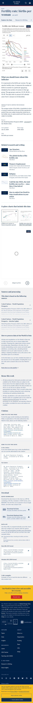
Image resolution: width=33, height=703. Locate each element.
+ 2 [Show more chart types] (13, 35)
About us (19, 639)
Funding (19, 647)
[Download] (22, 70)
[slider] (11, 64)
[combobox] (25, 3)
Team (18, 650)
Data (2, 643)
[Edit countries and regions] (28, 35)
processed (27, 122)
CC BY (3, 70)
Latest (3, 655)
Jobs (18, 654)
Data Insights (5, 674)
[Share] (25, 70)
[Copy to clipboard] (26, 425)
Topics (3, 639)
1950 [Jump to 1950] (7, 64)
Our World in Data (16, 2)
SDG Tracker (4, 658)
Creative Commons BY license (11, 399)
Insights (3, 647)
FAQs (2, 623)
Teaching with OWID (7, 662)
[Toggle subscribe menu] (30, 3)
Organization (20, 643)
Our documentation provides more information (18, 535)
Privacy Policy (13, 691)
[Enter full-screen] (29, 70)
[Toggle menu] (3, 3)
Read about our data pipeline (9, 367)
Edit (29, 35)
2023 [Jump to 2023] (28, 64)
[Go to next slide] (27, 283)
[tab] (4, 35)
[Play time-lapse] (3, 64)
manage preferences (24, 691)
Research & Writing (21, 20)
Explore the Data (6, 20)
